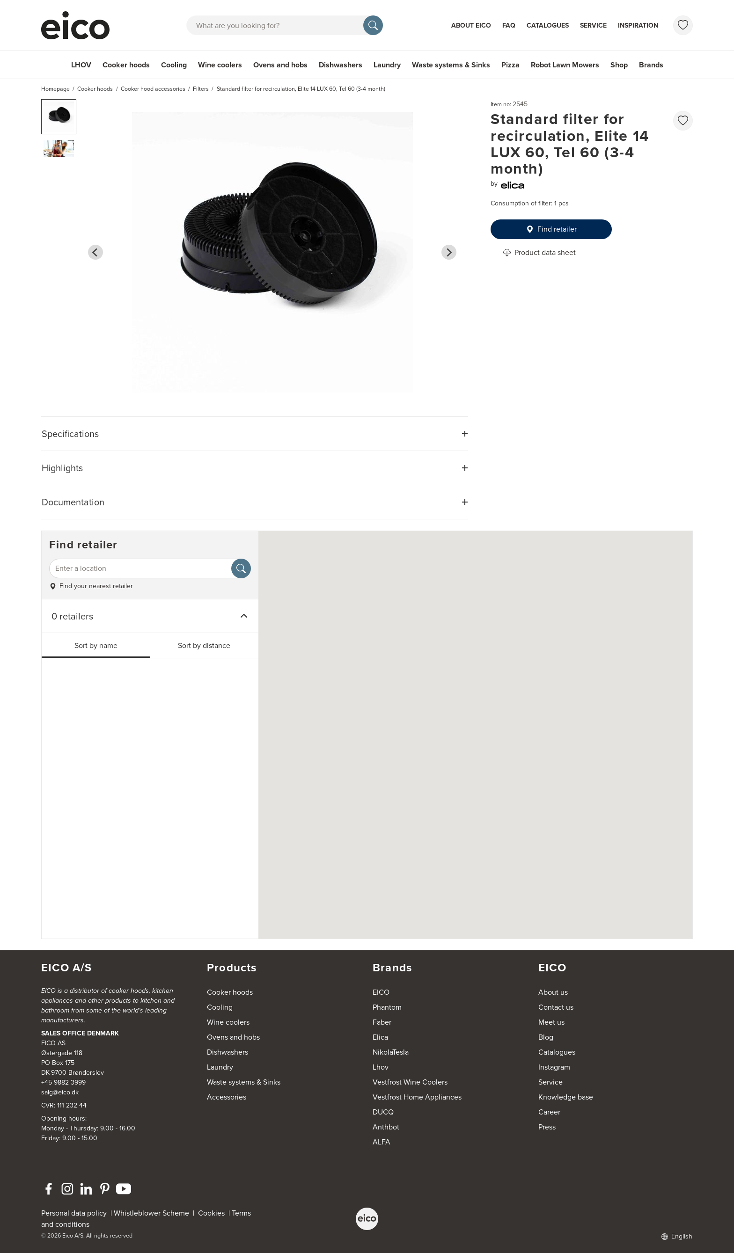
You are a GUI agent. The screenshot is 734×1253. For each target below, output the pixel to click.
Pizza (510, 64)
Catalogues (548, 25)
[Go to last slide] (95, 252)
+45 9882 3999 (63, 1082)
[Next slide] (448, 252)
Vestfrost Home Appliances (417, 1097)
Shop (619, 64)
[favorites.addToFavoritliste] (683, 121)
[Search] (373, 25)
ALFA (381, 1141)
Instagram (554, 1067)
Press (547, 1127)
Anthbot (386, 1127)
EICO (381, 992)
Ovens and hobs (280, 64)
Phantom (387, 1007)
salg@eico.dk (60, 1092)
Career (549, 1112)
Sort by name (95, 645)
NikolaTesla (391, 1052)
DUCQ (383, 1112)
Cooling (174, 64)
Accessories (226, 1097)
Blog (545, 1037)
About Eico (471, 25)
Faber (382, 1022)
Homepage (55, 89)
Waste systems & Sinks (451, 64)
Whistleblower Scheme (151, 1213)
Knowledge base (565, 1097)
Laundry (387, 64)
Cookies (213, 1213)
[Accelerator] (79, 25)
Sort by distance (204, 645)
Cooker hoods (126, 64)
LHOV (81, 64)
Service (593, 25)
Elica (380, 1037)
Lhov (381, 1067)
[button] (58, 116)
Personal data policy (74, 1213)
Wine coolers (220, 64)
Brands (651, 64)
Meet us (551, 1022)
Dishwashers (340, 64)
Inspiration (638, 25)
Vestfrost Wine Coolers (410, 1082)
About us (553, 992)
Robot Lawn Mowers (565, 64)
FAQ (508, 25)
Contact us (555, 1007)
